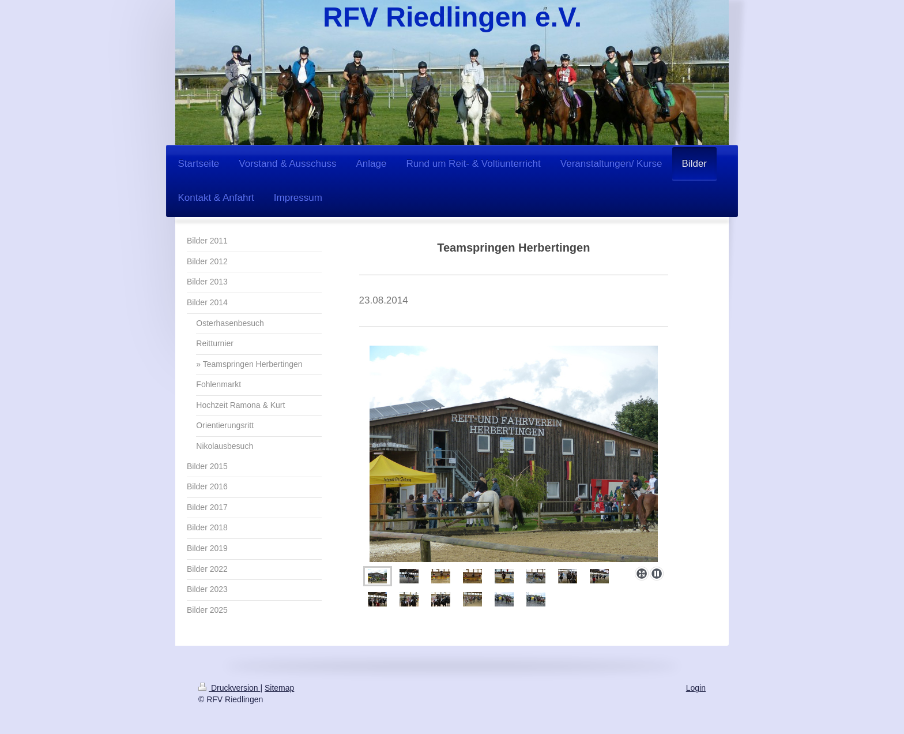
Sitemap (279, 687)
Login (696, 687)
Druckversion (229, 687)
